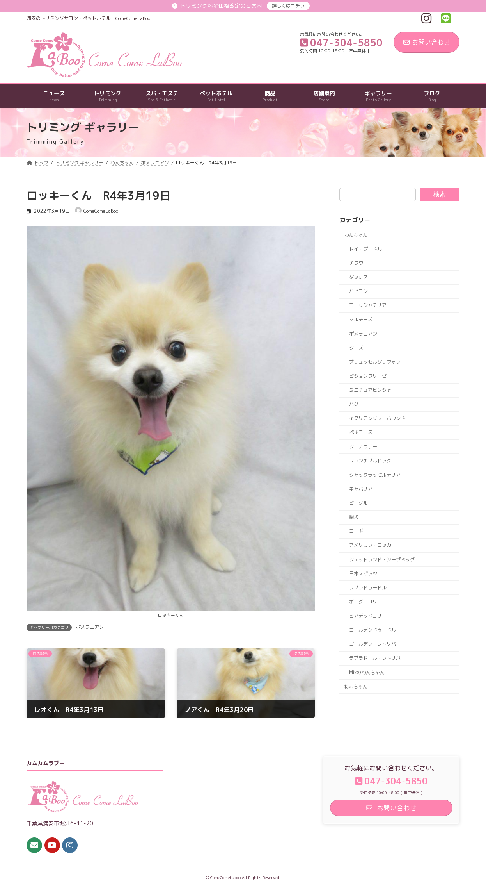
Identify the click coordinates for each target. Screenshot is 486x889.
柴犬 (353, 517)
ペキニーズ (360, 432)
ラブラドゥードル (368, 587)
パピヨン (358, 291)
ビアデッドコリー (368, 615)
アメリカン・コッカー (372, 545)
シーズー (358, 348)
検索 (439, 194)
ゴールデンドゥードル (372, 630)
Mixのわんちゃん (367, 672)
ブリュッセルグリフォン (375, 362)
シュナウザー (363, 446)
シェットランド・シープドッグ (382, 559)
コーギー (358, 531)
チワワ (356, 263)
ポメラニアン (90, 627)
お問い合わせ (426, 42)
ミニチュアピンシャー (372, 390)
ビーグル (358, 503)
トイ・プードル (365, 249)
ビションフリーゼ (368, 376)
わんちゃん (355, 235)
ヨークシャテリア (368, 305)
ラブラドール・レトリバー (377, 658)
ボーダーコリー (365, 601)
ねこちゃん (355, 686)
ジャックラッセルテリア (375, 474)
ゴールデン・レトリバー (375, 644)
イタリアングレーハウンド (377, 418)
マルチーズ (360, 319)
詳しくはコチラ (288, 5)
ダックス (358, 277)
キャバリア (360, 489)
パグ (353, 404)
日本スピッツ (363, 573)
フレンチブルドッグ (370, 460)
